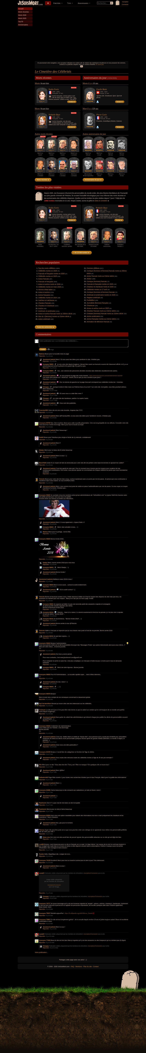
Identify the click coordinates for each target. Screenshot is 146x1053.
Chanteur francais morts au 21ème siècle (101, 311)
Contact (96, 966)
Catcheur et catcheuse (46, 300)
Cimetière (56, 3)
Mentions (78, 966)
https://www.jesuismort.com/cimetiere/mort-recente (105, 375)
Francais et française (45, 282)
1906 (105, 117)
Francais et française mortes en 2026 (51, 274)
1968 (53, 92)
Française (55, 93)
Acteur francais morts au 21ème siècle (100, 276)
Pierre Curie (101, 115)
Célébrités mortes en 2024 (47, 298)
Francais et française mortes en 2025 (100, 284)
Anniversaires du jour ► (93, 180)
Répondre (42, 356)
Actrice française (44, 295)
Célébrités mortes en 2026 (47, 271)
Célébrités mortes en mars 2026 (49, 287)
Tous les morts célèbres (46, 268)
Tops (69, 3)
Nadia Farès (53, 89)
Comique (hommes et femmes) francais (101, 292)
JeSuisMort (28, 3)
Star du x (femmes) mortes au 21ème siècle (53, 316)
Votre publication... (41, 952)
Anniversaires (83, 3)
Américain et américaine (46, 311)
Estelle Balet (101, 89)
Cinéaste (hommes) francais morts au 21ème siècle (105, 313)
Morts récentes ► (43, 180)
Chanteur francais (44, 303)
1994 (101, 92)
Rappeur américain (93, 297)
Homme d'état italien (45, 290)
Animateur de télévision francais (98, 322)
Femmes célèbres (93, 268)
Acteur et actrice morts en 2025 (98, 308)
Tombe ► (72, 102)
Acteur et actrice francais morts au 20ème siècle (55, 314)
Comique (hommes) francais (97, 281)
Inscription (125, 2)
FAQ (72, 966)
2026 (57, 92)
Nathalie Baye (54, 115)
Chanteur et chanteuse (46, 306)
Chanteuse (90, 305)
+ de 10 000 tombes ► (81, 253)
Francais (102, 118)
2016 (105, 92)
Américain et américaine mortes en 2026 (101, 295)
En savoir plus (100, 64)
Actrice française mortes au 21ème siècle (101, 319)
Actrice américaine (93, 316)
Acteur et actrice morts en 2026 (49, 284)
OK (81, 66)
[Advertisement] (81, 43)
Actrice (40, 308)
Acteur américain (44, 319)
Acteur (89, 279)
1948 (53, 117)
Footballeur (91, 300)
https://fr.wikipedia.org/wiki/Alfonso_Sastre (78, 913)
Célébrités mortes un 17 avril (97, 289)
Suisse (102, 93)
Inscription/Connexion (90, 873)
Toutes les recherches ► (45, 327)
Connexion (125, 4)
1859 (101, 117)
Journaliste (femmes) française (97, 303)
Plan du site (87, 966)
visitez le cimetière (100, 201)
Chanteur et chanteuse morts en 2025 (100, 287)
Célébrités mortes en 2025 (47, 276)
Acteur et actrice (44, 292)
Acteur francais (43, 279)
